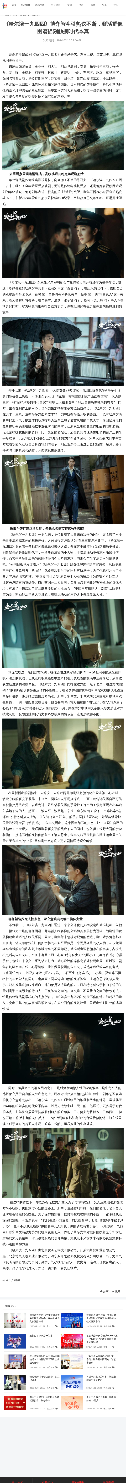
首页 (14, 5)
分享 (104, 1291)
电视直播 (25, 5)
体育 (93, 5)
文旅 (70, 5)
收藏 (116, 1291)
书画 (82, 5)
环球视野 (40, 5)
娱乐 (117, 5)
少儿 (105, 5)
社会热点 (56, 5)
